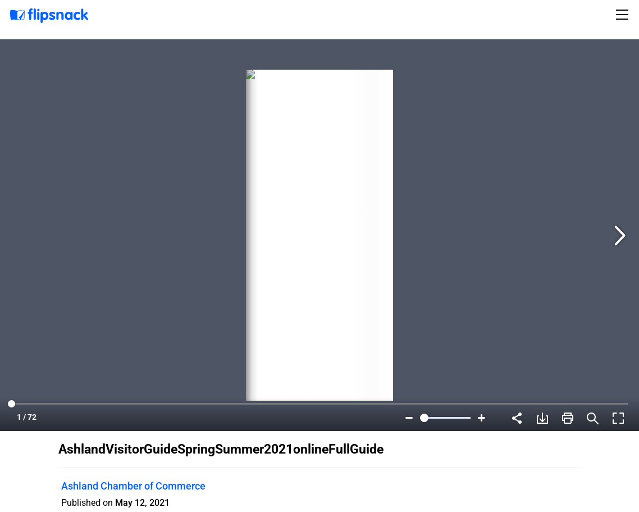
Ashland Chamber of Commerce (133, 486)
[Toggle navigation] (624, 15)
